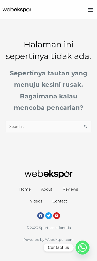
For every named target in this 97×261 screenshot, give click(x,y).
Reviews (70, 189)
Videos (36, 201)
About (46, 189)
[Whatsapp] (82, 248)
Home (25, 189)
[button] (90, 9)
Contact (60, 201)
